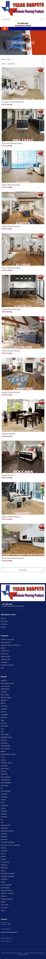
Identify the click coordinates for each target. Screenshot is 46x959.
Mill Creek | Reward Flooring (12, 143)
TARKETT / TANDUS (7, 893)
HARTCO (3, 771)
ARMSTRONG (5, 689)
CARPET (3, 648)
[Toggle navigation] (4, 28)
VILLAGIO (4, 907)
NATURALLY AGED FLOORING (10, 845)
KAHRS (3, 800)
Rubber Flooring (5, 642)
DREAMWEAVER (6, 737)
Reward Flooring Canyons (11, 392)
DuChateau (4, 743)
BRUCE (3, 703)
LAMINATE (4, 662)
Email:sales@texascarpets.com (9, 932)
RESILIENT (4, 654)
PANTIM (3, 848)
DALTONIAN (4, 726)
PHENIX (3, 859)
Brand (3, 59)
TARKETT (4, 896)
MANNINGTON (5, 825)
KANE (3, 802)
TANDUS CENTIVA (6, 890)
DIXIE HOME (5, 734)
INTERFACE (4, 785)
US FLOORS (5, 905)
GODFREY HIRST (6, 763)
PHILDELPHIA (5, 862)
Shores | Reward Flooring (10, 517)
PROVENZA (4, 868)
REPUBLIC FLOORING (8, 873)
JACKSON (4, 794)
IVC (2, 788)
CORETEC (4, 717)
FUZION (3, 760)
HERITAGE (4, 774)
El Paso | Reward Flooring (11, 268)
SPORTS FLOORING (7, 665)
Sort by (3, 63)
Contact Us (4, 624)
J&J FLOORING (5, 791)
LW (2, 822)
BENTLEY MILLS (6, 697)
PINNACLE (4, 865)
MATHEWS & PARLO (7, 831)
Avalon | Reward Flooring (10, 351)
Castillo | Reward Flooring (11, 309)
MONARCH (4, 839)
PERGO (3, 856)
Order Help (4, 621)
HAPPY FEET (5, 768)
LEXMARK (4, 817)
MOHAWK (4, 836)
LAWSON (4, 814)
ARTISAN (4, 692)
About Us (3, 618)
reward (3, 910)
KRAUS (3, 808)
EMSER (3, 751)
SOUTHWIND (5, 888)
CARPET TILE (5, 651)
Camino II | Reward (8, 434)
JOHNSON (4, 797)
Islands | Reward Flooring (11, 185)
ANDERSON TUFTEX (7, 683)
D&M (2, 720)
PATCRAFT (4, 851)
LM (2, 819)
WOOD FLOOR (5, 656)
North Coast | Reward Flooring (13, 558)
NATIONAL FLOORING (8, 842)
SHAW (3, 882)
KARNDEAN (4, 805)
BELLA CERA (5, 694)
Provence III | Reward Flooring (12, 102)
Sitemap (3, 627)
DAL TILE (4, 723)
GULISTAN (4, 765)
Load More (23, 569)
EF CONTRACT (5, 748)
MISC (2, 668)
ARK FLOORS (5, 686)
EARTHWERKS (5, 746)
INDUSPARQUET (6, 782)
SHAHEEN (4, 879)
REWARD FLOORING (7, 876)
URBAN (3, 902)
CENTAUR (4, 709)
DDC (2, 731)
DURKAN (4, 740)
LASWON (4, 811)
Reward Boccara (7, 475)
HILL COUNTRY (6, 777)
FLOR (2, 757)
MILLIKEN (4, 834)
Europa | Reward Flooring (11, 226)
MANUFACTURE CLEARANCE (10, 645)
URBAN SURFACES (7, 899)
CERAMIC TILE (5, 659)
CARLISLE (4, 706)
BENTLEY (4, 700)
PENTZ (3, 853)
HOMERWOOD (5, 780)
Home (14, 43)
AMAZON (4, 680)
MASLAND (4, 828)
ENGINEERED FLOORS (8, 754)
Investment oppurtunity (7, 639)
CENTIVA (4, 712)
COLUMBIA (4, 714)
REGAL (3, 870)
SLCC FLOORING (6, 885)
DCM (2, 729)
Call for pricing (7, 104)
